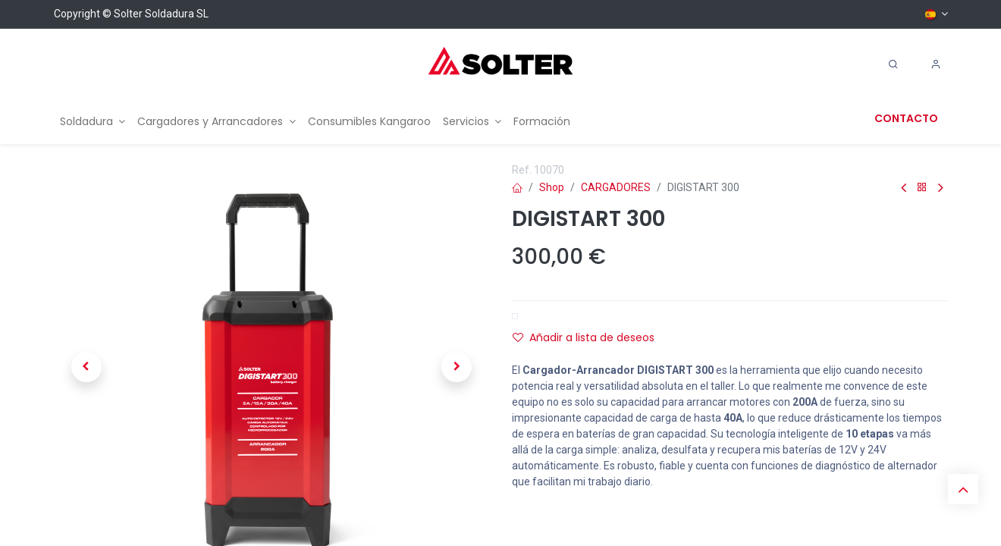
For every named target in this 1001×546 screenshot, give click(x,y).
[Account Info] (936, 64)
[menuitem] (93, 122)
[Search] (893, 64)
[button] (86, 367)
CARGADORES (616, 187)
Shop (551, 187)
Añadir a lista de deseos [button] (583, 337)
